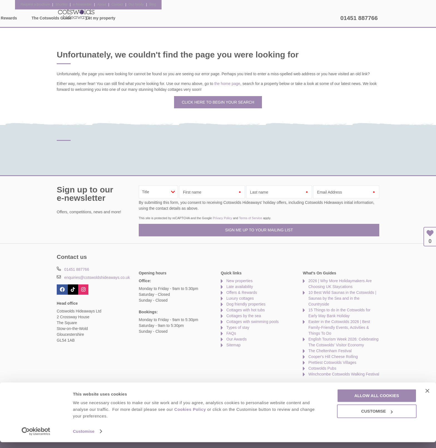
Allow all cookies (376, 401)
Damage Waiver (115, 386)
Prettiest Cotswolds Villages (332, 362)
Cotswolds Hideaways (76, 14)
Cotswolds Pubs (322, 368)
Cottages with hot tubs (245, 310)
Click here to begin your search (218, 102)
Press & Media (149, 386)
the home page (227, 83)
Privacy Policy (222, 218)
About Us (86, 386)
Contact (63, 386)
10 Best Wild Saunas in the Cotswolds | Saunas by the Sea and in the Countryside (342, 298)
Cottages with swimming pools (252, 321)
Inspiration (178, 18)
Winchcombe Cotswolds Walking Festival (343, 374)
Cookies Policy (190, 415)
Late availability (239, 286)
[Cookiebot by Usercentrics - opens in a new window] (36, 437)
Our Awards (236, 339)
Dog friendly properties (246, 304)
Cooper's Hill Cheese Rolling (333, 356)
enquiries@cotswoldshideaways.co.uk (97, 277)
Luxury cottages (240, 298)
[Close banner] (427, 396)
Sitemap (233, 345)
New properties (239, 281)
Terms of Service (250, 218)
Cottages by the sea (243, 316)
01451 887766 (359, 18)
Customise (84, 437)
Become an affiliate (186, 386)
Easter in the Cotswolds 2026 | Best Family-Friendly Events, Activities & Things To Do (339, 327)
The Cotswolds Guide (269, 18)
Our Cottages (140, 18)
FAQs (231, 333)
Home (108, 18)
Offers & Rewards (218, 18)
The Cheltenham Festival (330, 351)
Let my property (318, 18)
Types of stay (237, 327)
